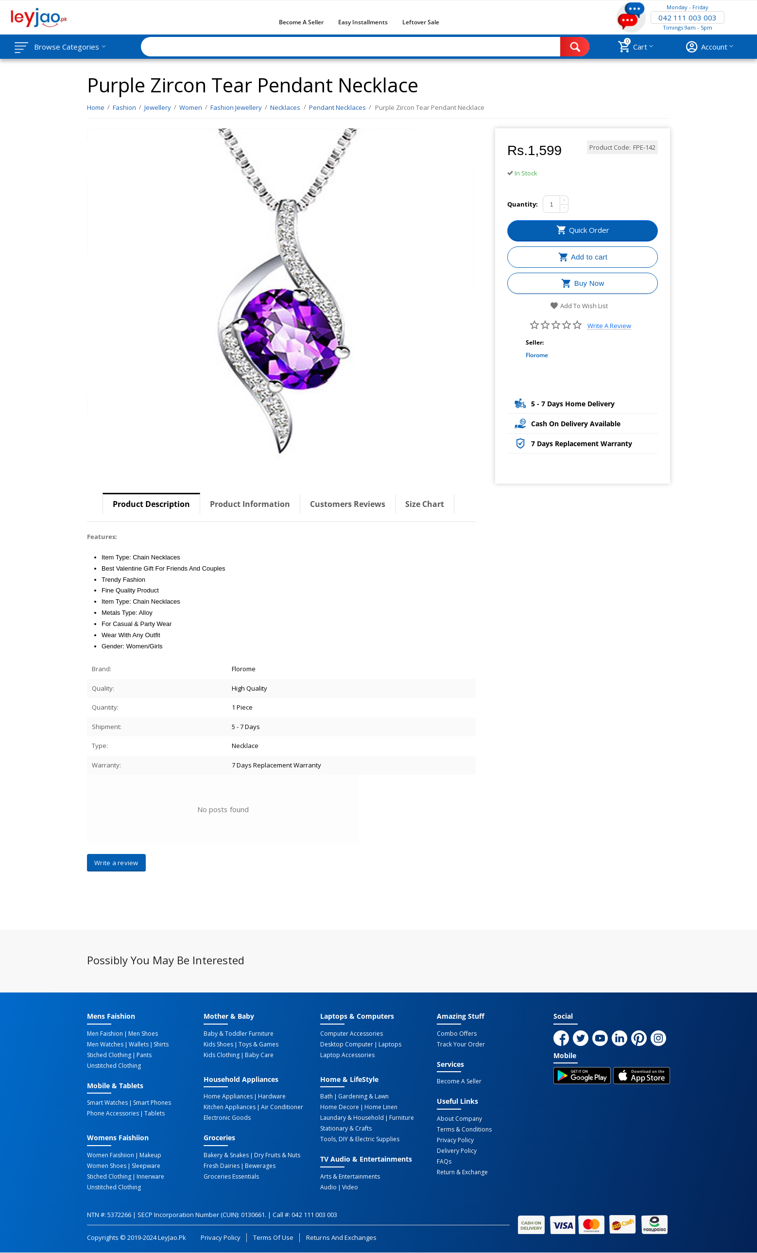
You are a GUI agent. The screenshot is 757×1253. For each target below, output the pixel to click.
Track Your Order (461, 1044)
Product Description (151, 504)
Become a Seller (301, 22)
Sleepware (146, 1166)
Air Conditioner (282, 1107)
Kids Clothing (222, 1055)
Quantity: (522, 204)
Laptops (389, 1044)
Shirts (161, 1044)
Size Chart (424, 504)
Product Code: (610, 147)
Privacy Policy (455, 1140)
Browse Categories (66, 47)
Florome (537, 355)
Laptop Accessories (347, 1055)
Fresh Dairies (222, 1166)
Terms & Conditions (464, 1129)
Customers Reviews (347, 504)
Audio (328, 1187)
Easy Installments (363, 22)
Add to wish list (579, 305)
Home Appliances (228, 1096)
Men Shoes (143, 1034)
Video (350, 1187)
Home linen (380, 1107)
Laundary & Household (352, 1118)
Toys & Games (258, 1044)
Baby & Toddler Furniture (239, 1034)
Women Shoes (106, 1166)
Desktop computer (346, 1044)
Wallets (139, 1044)
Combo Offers (457, 1034)
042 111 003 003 (687, 17)
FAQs (444, 1162)
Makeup (150, 1155)
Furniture (401, 1118)
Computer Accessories (351, 1034)
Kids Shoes (218, 1044)
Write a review (609, 326)
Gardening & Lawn (363, 1096)
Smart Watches (107, 1103)
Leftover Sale (420, 22)
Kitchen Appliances (230, 1107)
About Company (459, 1119)
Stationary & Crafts (346, 1128)
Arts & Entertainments (350, 1177)
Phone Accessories (113, 1113)
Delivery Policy (457, 1151)
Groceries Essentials (231, 1177)
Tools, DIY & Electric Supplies (359, 1139)
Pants (144, 1055)
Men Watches (105, 1044)
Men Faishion (105, 1034)
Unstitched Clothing (114, 1066)
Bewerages (260, 1166)
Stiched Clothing (109, 1055)
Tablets (154, 1113)
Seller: (535, 342)
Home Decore (339, 1107)
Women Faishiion (110, 1155)
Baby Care (259, 1055)
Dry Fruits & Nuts (277, 1155)
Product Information (250, 504)
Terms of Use (273, 1237)
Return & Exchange (462, 1172)
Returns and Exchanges (341, 1237)
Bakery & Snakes (226, 1155)
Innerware (150, 1177)
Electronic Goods (227, 1118)
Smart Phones (152, 1103)
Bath (326, 1096)
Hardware (272, 1096)
